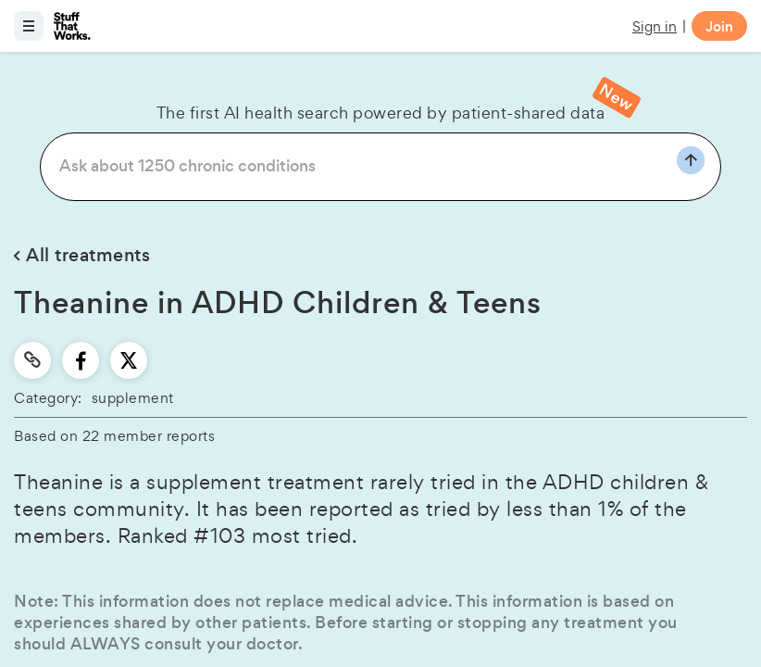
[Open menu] (29, 26)
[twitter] (128, 360)
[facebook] (81, 360)
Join (719, 26)
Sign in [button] (654, 26)
